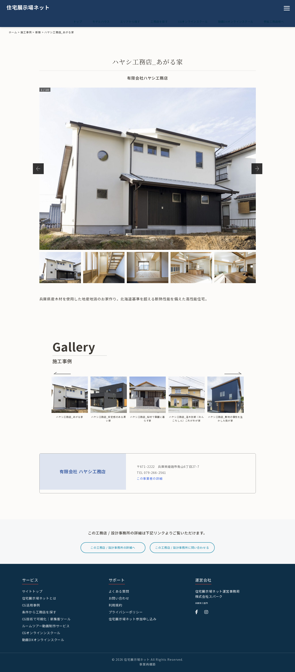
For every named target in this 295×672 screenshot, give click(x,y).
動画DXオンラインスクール (233, 21)
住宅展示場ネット (28, 7)
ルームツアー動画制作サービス (46, 625)
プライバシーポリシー (126, 611)
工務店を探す (153, 21)
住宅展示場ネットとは (39, 598)
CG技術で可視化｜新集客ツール (46, 618)
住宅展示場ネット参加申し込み (133, 618)
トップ (66, 21)
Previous (38, 168)
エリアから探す (122, 21)
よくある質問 (119, 591)
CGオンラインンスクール (41, 632)
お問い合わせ (119, 598)
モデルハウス (91, 21)
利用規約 (115, 605)
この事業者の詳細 (150, 478)
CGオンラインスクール (188, 21)
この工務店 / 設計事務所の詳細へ (112, 547)
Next (256, 168)
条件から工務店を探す (39, 611)
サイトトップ (32, 591)
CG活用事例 (31, 605)
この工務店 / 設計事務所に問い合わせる (182, 547)
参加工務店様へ (273, 21)
